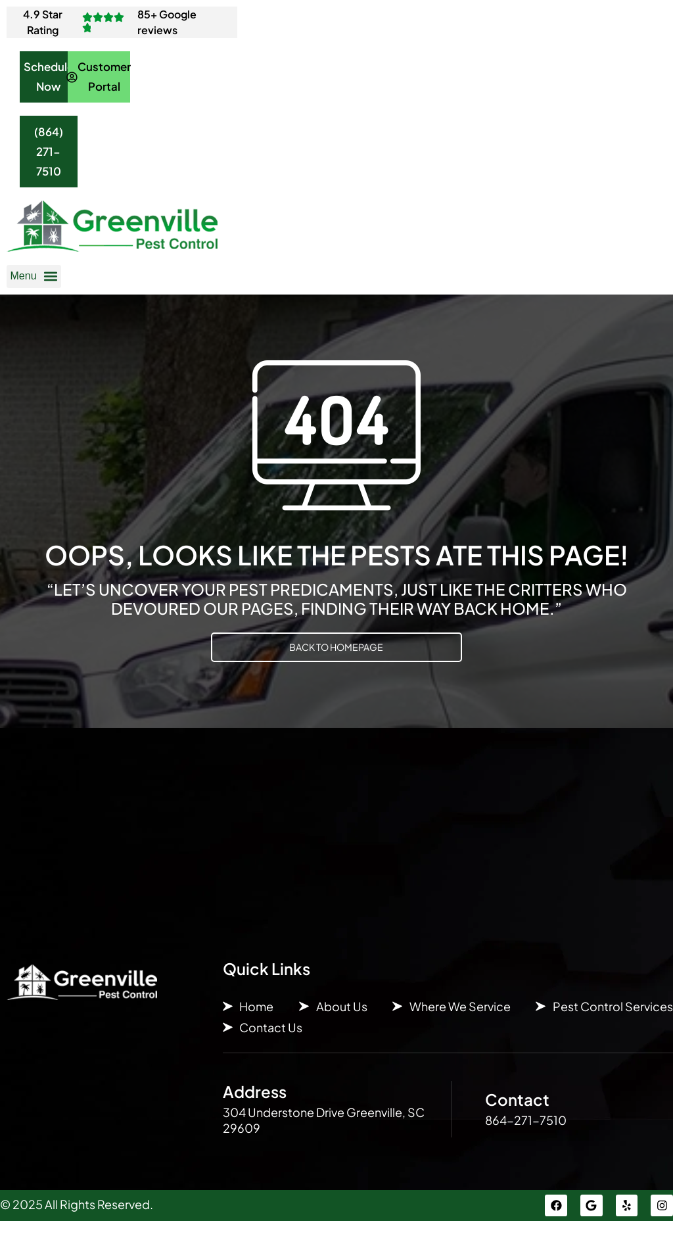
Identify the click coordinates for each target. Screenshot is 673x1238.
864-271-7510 (526, 1135)
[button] (34, 291)
